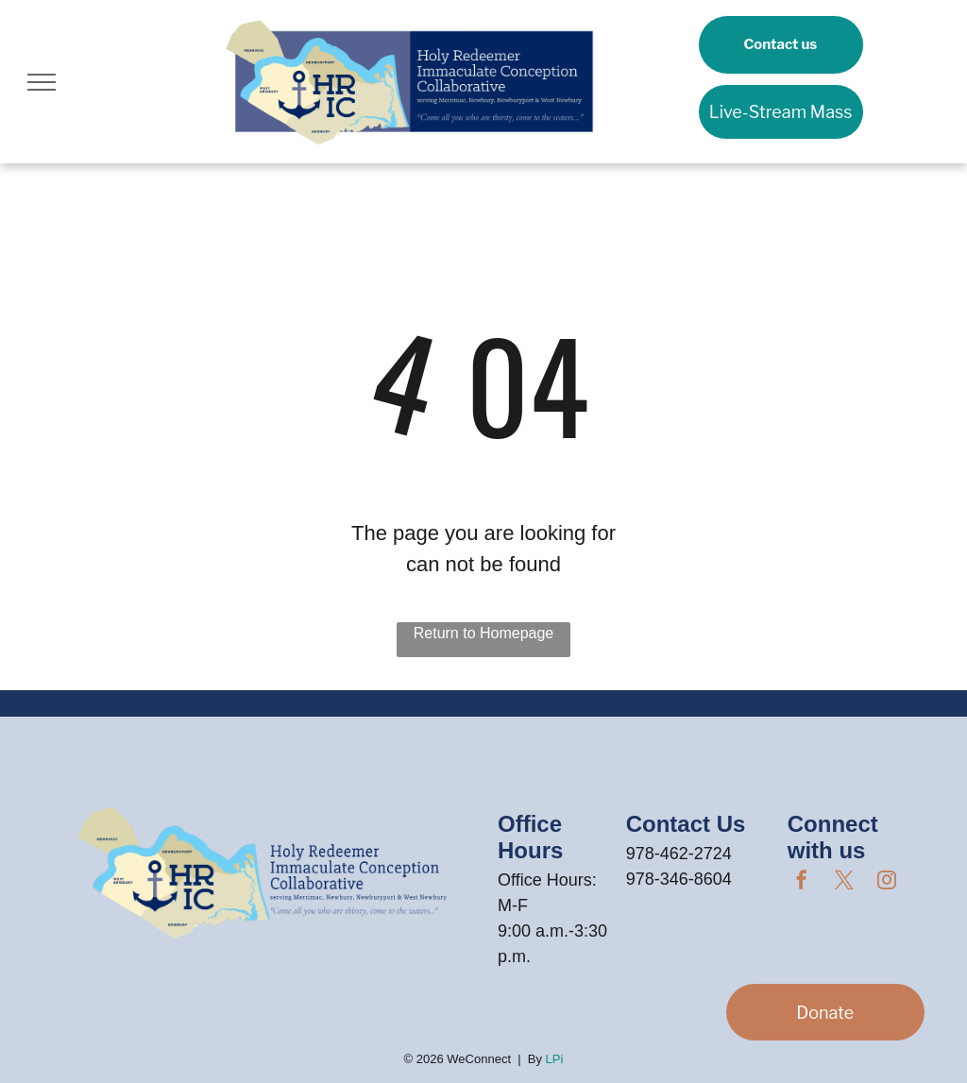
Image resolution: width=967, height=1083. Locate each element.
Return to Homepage (484, 633)
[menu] (41, 82)
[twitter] (844, 882)
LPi (555, 1059)
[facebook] (802, 882)
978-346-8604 (679, 879)
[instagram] (887, 882)
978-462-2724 (679, 853)
